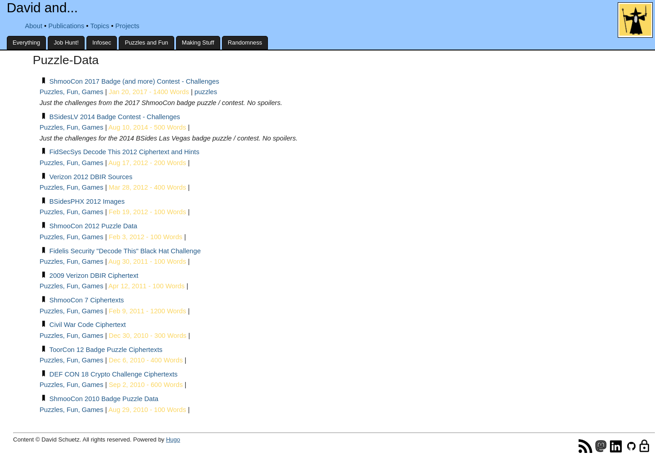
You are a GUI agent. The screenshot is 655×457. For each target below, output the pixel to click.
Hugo (173, 439)
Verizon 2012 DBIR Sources (91, 177)
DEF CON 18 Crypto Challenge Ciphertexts (114, 374)
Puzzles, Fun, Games (71, 91)
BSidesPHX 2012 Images (87, 201)
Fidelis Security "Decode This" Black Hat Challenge (125, 251)
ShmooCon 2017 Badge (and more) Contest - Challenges (134, 81)
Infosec (101, 42)
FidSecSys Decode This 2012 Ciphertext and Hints (125, 152)
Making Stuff (198, 42)
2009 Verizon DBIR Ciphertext (94, 275)
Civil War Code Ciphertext (88, 324)
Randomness (245, 42)
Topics (100, 26)
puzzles (206, 91)
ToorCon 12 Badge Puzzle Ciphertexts (106, 349)
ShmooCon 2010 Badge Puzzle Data (104, 398)
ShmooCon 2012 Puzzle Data (93, 226)
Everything (26, 42)
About (33, 26)
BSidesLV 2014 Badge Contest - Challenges (115, 117)
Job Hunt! (66, 42)
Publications (66, 26)
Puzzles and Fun (146, 42)
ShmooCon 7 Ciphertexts (87, 300)
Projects (127, 26)
